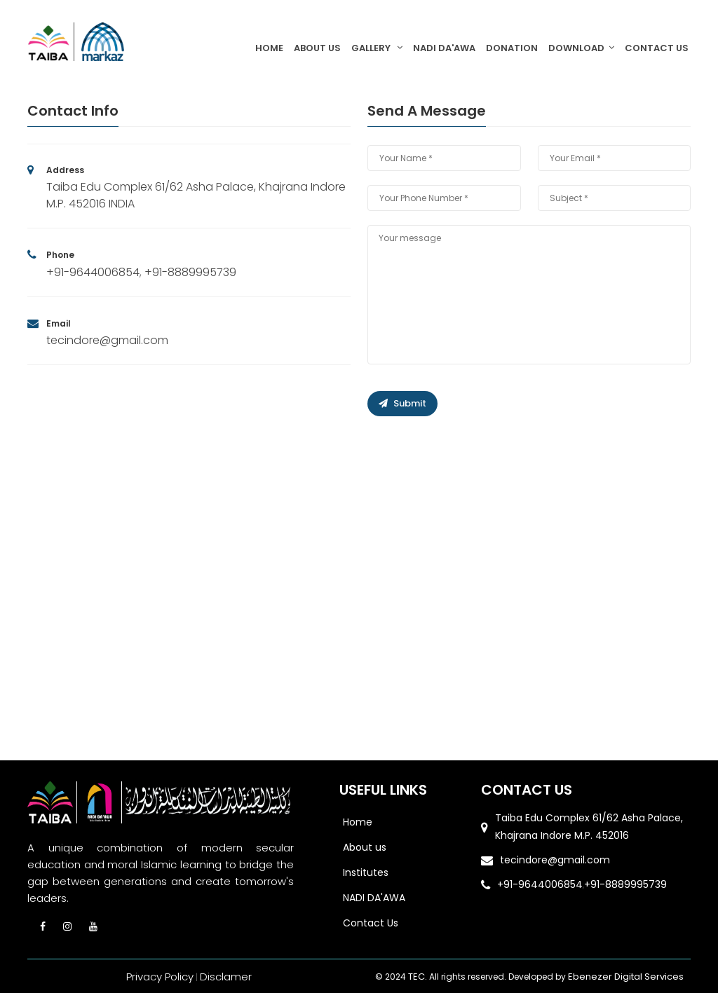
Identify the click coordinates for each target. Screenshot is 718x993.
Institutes (365, 872)
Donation (512, 48)
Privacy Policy (160, 976)
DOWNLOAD (581, 48)
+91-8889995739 (190, 272)
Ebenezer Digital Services (625, 976)
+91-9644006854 (93, 272)
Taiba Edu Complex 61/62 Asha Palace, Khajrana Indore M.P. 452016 (589, 826)
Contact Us (657, 48)
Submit (402, 403)
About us (364, 847)
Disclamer (226, 976)
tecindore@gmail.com (107, 340)
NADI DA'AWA (444, 48)
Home (269, 48)
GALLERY (376, 48)
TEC (422, 976)
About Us (317, 48)
